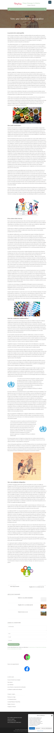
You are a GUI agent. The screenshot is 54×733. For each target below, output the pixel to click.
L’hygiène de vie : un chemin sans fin (25, 604)
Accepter (32, 728)
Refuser (38, 728)
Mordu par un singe (11, 697)
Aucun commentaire (27, 22)
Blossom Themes (28, 730)
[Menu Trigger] (49, 2)
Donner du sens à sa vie (23, 612)
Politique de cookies (40, 730)
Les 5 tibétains (10, 684)
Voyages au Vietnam (12, 706)
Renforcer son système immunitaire (25, 597)
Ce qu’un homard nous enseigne (14, 680)
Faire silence (10, 682)
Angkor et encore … (12, 704)
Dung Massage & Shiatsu (31, 3)
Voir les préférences (47, 728)
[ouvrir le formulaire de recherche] (45, 9)
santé (27, 16)
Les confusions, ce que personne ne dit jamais (17, 687)
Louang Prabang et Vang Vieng (14, 701)
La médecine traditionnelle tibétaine (15, 689)
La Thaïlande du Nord (12, 699)
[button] (51, 715)
